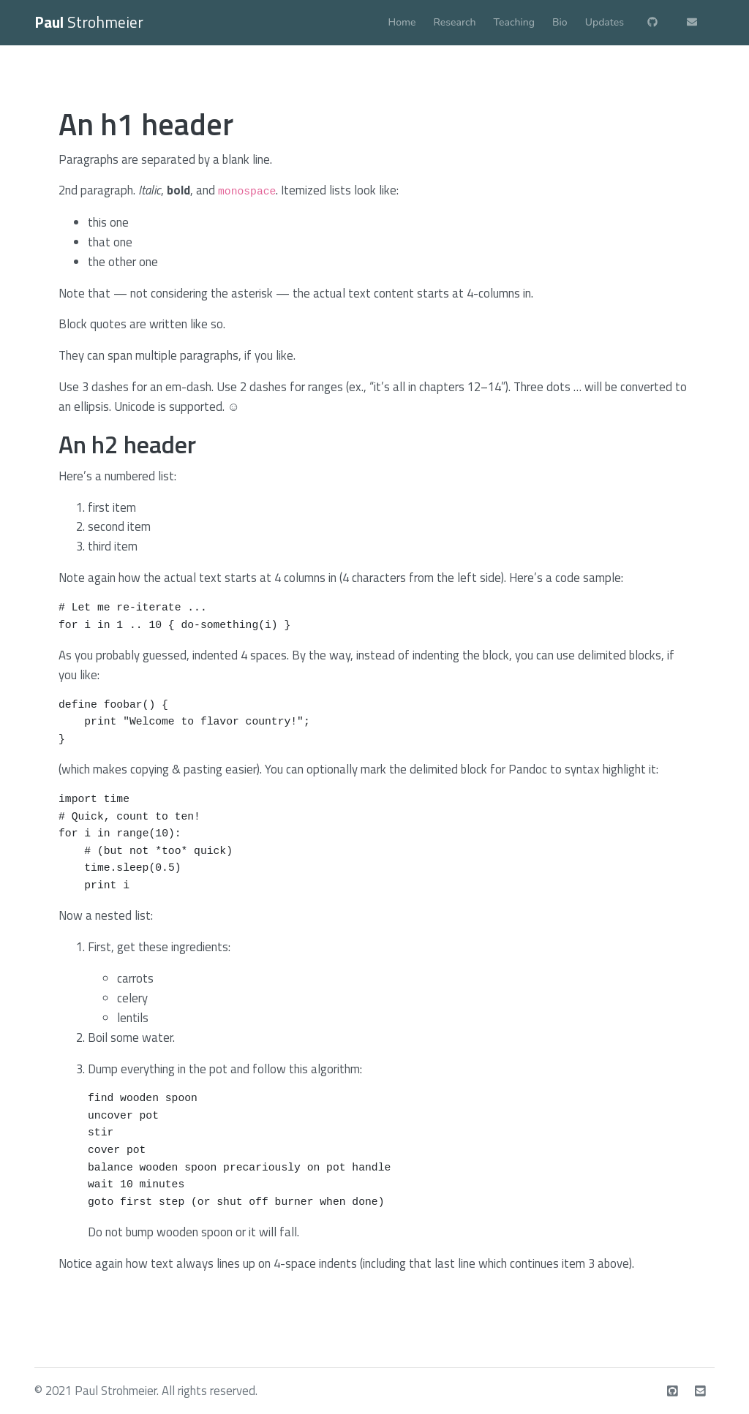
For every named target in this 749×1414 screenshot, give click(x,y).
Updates (604, 22)
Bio (560, 22)
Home (402, 22)
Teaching (514, 22)
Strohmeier (88, 22)
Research (455, 22)
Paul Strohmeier (116, 1390)
